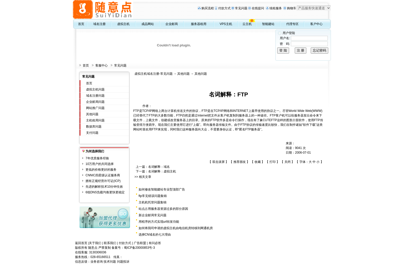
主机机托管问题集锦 (152, 202)
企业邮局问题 (95, 102)
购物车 (291, 8)
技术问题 (110, 261)
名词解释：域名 (159, 167)
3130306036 (97, 252)
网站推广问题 (95, 108)
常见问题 (241, 8)
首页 (81, 24)
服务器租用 (198, 24)
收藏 (258, 162)
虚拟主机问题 (95, 89)
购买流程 (207, 8)
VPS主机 (226, 24)
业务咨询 (96, 261)
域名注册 (99, 24)
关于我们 (95, 243)
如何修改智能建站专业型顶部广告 (162, 189)
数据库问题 (94, 126)
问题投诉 (123, 261)
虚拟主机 (123, 24)
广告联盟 (140, 243)
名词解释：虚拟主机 (162, 171)
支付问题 (92, 133)
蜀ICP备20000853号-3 (139, 248)
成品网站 (147, 24)
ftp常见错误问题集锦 (153, 196)
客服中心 (101, 65)
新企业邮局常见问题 (152, 215)
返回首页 (81, 243)
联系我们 (110, 243)
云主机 (247, 24)
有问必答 (155, 243)
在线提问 (258, 8)
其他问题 (92, 114)
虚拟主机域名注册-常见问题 (153, 74)
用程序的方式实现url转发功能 (159, 221)
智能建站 (268, 24)
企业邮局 (171, 24)
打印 (273, 162)
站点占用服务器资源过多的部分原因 (163, 209)
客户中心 (316, 24)
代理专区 (292, 24)
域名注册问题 (95, 95)
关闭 (287, 162)
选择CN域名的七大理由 (155, 234)
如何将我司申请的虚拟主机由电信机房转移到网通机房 (176, 228)
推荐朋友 (239, 162)
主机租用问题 (95, 120)
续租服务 (276, 8)
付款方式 (224, 8)
